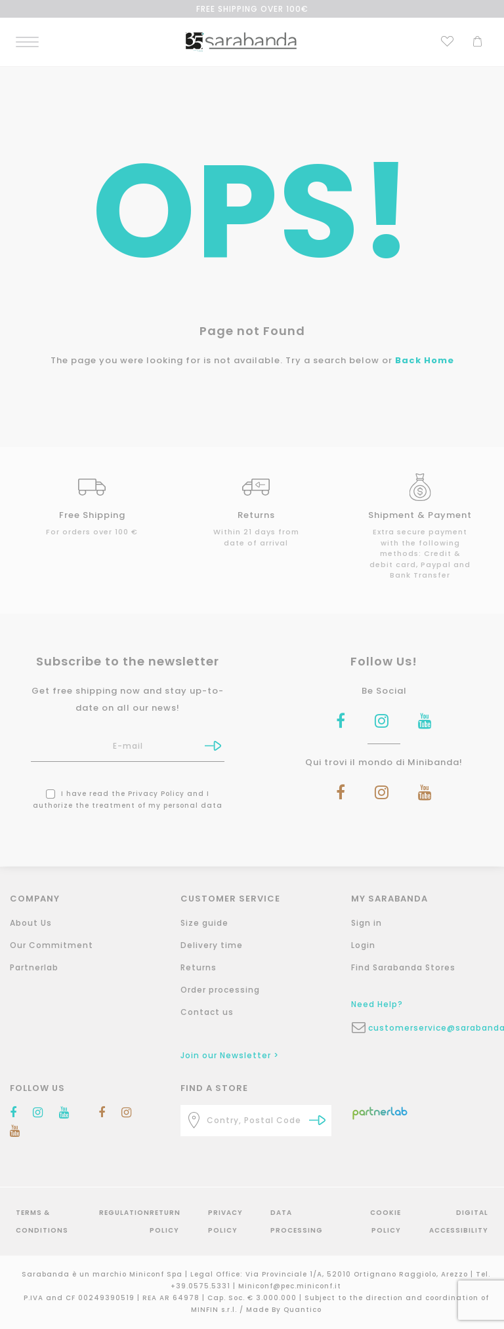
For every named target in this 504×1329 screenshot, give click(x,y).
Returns (198, 967)
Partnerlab (34, 967)
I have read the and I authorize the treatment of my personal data (127, 799)
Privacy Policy (156, 794)
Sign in (366, 922)
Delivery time (211, 945)
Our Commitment (51, 945)
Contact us (207, 1012)
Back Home (424, 360)
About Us (31, 922)
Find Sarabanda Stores (403, 967)
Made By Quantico (284, 1310)
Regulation (124, 1213)
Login (363, 945)
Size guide (204, 922)
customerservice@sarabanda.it (435, 1027)
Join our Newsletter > (229, 1055)
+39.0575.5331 (202, 1286)
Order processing (220, 989)
